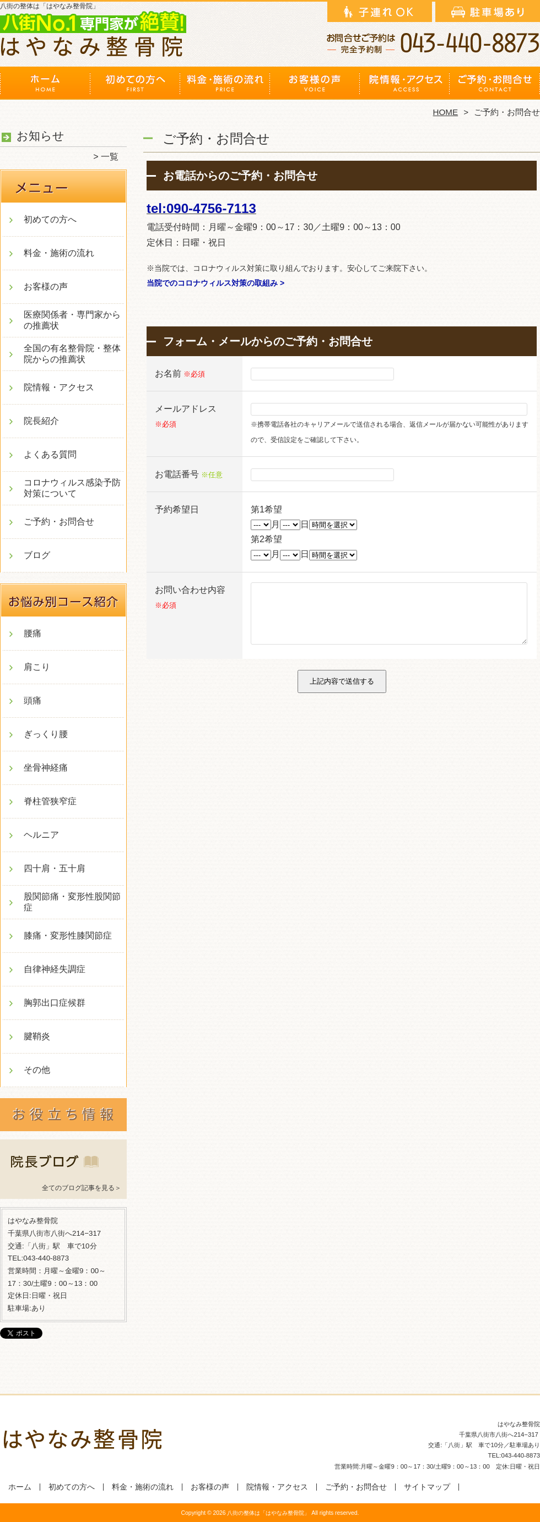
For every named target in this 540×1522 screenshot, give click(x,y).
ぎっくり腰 (46, 734)
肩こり (37, 667)
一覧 (109, 156)
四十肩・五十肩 (54, 868)
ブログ (37, 555)
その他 (37, 1069)
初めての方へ (135, 86)
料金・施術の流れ (225, 86)
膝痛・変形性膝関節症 (68, 935)
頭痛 (32, 700)
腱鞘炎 (37, 1036)
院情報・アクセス (405, 86)
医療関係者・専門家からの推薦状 (72, 320)
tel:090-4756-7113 (201, 208)
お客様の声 (315, 86)
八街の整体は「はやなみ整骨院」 (268, 1513)
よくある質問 (50, 454)
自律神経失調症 (54, 969)
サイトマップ (427, 1487)
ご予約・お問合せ (495, 86)
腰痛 (32, 633)
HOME (445, 112)
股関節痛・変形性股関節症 (72, 902)
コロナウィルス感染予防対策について (72, 488)
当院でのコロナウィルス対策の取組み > (215, 283)
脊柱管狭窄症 (50, 801)
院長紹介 (41, 420)
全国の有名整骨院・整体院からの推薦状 (72, 353)
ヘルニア (41, 834)
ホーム (45, 86)
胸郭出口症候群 (54, 1002)
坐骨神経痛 (46, 767)
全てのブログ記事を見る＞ (81, 1188)
